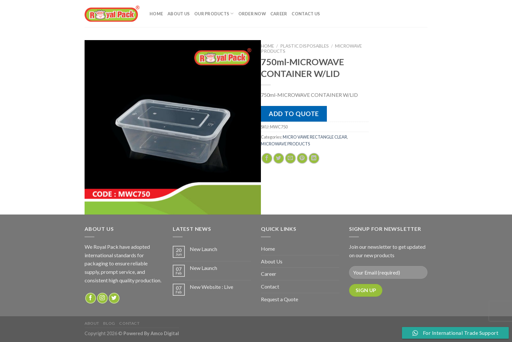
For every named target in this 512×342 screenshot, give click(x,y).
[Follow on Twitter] (114, 298)
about (92, 323)
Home (156, 13)
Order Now (252, 13)
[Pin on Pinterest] (302, 158)
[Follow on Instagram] (102, 298)
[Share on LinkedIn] (314, 158)
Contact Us (306, 13)
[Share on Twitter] (278, 158)
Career (278, 13)
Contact (270, 286)
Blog (109, 323)
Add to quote (294, 113)
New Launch (203, 249)
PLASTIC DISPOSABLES (304, 46)
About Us (179, 13)
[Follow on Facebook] (90, 298)
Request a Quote (279, 299)
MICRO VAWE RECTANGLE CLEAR (315, 137)
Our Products (214, 13)
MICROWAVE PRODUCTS (285, 143)
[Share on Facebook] (267, 158)
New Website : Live (211, 287)
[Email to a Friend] (290, 158)
